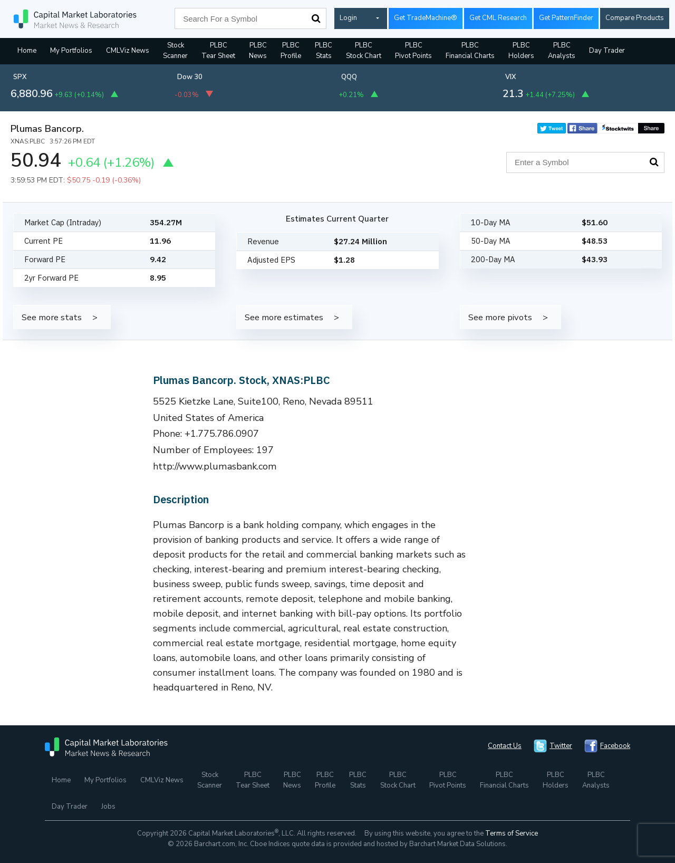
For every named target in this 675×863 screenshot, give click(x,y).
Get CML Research (498, 18)
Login (348, 18)
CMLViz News (127, 50)
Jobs (108, 806)
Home (26, 50)
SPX (20, 77)
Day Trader (607, 50)
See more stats (52, 317)
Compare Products (634, 18)
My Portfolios (71, 50)
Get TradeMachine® (425, 18)
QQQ (349, 77)
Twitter (560, 746)
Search (315, 18)
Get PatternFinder (566, 18)
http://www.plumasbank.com (215, 466)
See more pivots (500, 317)
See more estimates (284, 317)
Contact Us (505, 746)
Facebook (615, 746)
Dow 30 (189, 77)
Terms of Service (511, 833)
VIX (510, 77)
